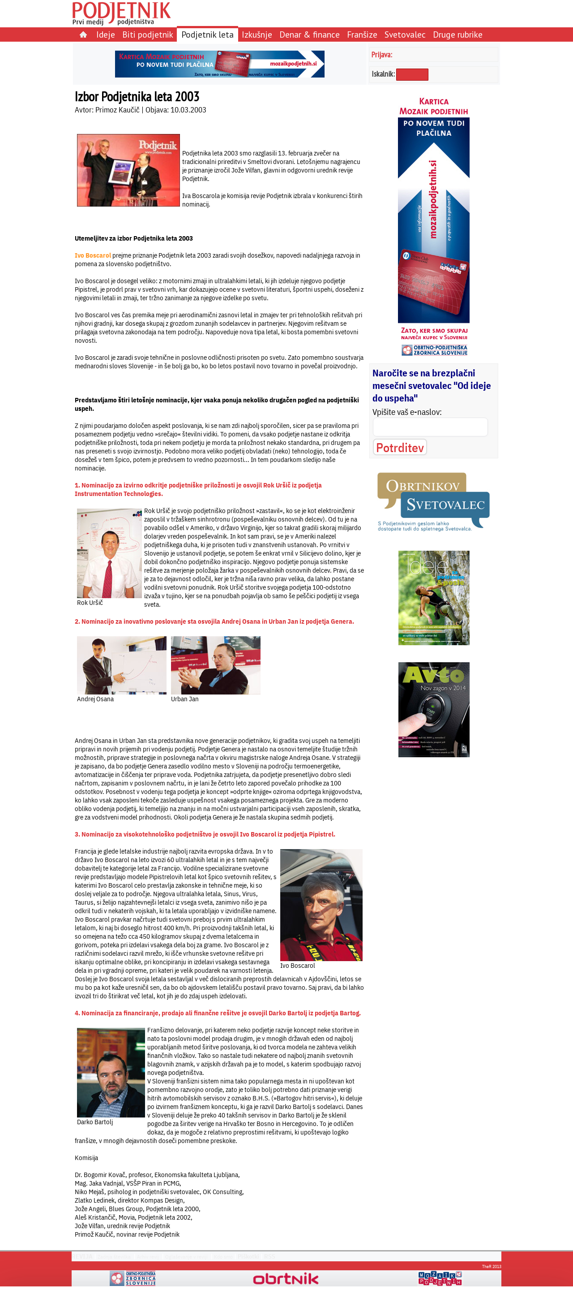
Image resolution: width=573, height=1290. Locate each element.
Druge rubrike (458, 34)
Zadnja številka (114, 1256)
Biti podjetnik (147, 34)
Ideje (105, 34)
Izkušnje (257, 34)
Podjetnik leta (207, 34)
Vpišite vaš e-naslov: (407, 411)
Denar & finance (309, 34)
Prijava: (382, 54)
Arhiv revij (148, 1256)
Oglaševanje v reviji (186, 1256)
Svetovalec (405, 34)
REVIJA (82, 1256)
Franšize (362, 34)
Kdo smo (223, 1256)
